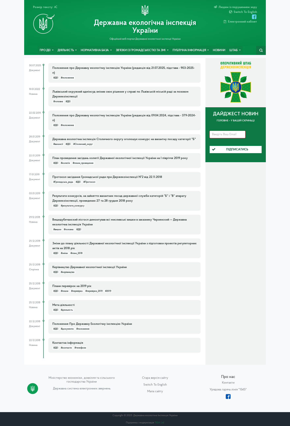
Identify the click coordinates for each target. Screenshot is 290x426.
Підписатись (230, 149)
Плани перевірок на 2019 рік (71, 286)
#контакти (66, 348)
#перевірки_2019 (94, 291)
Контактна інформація (67, 343)
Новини (219, 50)
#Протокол (89, 182)
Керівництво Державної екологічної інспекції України (89, 267)
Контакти (228, 382)
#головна (58, 101)
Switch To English (155, 384)
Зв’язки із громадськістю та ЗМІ (141, 50)
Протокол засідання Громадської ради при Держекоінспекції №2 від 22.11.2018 (107, 177)
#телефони (80, 348)
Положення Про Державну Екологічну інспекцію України (92, 324)
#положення (67, 78)
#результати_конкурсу (72, 206)
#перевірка (77, 291)
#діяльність (67, 310)
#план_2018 (76, 253)
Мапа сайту (155, 391)
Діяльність (66, 50)
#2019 (108, 291)
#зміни (64, 253)
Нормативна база (95, 50)
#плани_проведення (83, 163)
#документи (67, 329)
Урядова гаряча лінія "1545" (228, 389)
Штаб (233, 50)
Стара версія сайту (155, 378)
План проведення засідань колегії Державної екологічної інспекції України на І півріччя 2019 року (120, 158)
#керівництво (68, 272)
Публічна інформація (190, 50)
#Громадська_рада (63, 182)
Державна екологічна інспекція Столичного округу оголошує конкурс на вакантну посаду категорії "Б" (124, 139)
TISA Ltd (159, 422)
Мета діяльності (63, 305)
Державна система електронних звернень (82, 388)
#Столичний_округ (83, 144)
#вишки (57, 229)
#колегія (65, 163)
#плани (64, 291)
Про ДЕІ (45, 50)
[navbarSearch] (261, 50)
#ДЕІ (55, 78)
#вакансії (58, 144)
